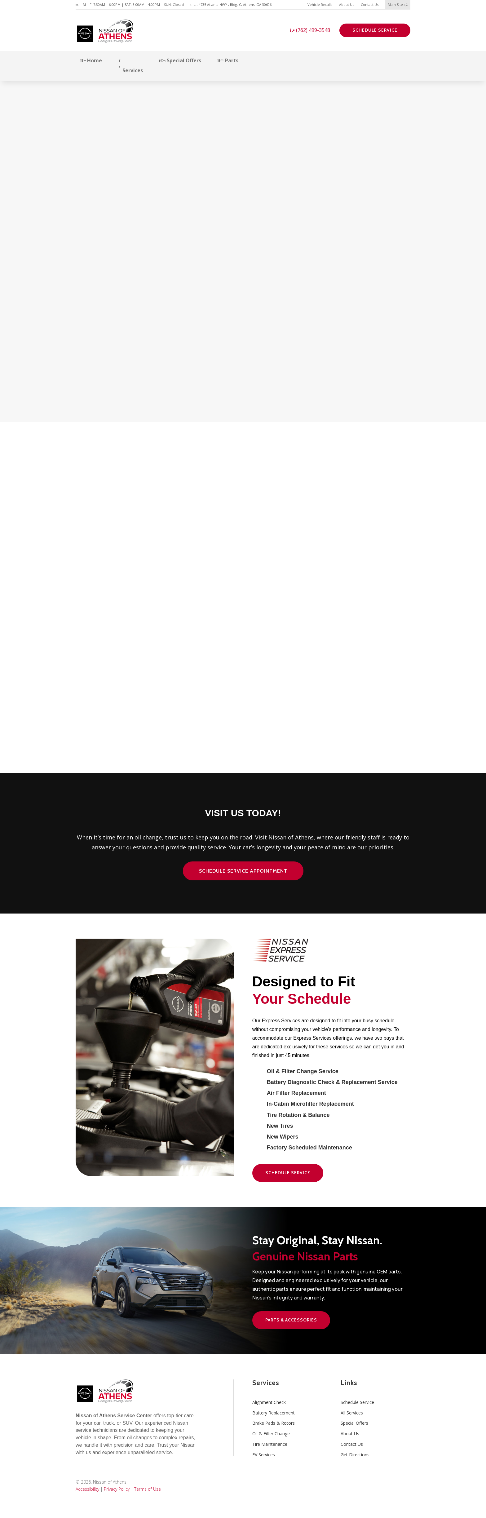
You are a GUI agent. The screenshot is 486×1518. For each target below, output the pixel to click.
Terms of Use (147, 1489)
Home (91, 60)
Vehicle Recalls (319, 4)
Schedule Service (374, 30)
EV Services (263, 1455)
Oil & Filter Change (271, 1433)
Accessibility (87, 1489)
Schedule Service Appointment (243, 871)
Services (130, 66)
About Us (346, 4)
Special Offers (180, 60)
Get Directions (355, 1455)
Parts (227, 60)
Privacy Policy (117, 1489)
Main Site (398, 4)
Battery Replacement (273, 1413)
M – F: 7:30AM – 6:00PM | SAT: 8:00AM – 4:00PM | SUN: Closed (130, 4)
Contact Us (369, 4)
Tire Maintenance (269, 1444)
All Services (352, 1413)
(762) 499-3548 (310, 30)
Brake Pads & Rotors (273, 1423)
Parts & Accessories (291, 1320)
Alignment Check (269, 1402)
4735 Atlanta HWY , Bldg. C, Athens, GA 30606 (231, 4)
